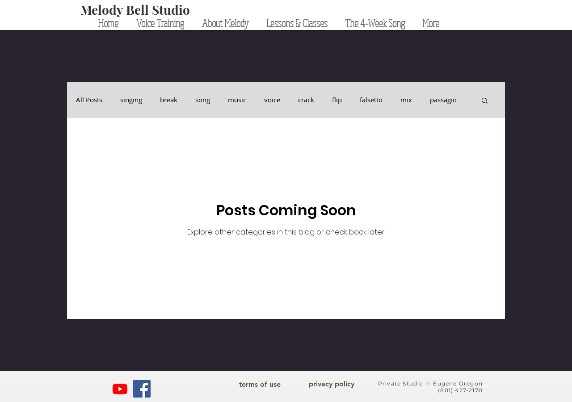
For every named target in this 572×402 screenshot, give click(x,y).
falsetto (371, 100)
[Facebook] (142, 389)
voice (272, 100)
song (202, 100)
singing (131, 100)
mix (406, 100)
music (237, 100)
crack (306, 100)
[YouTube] (120, 389)
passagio (443, 100)
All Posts (89, 100)
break (168, 100)
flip (337, 100)
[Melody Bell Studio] (135, 10)
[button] (484, 101)
